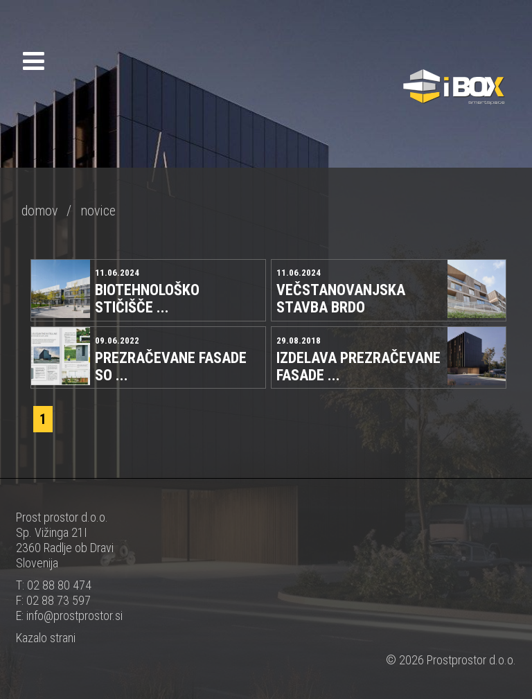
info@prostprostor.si (74, 615)
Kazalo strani (46, 637)
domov (39, 210)
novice (98, 210)
